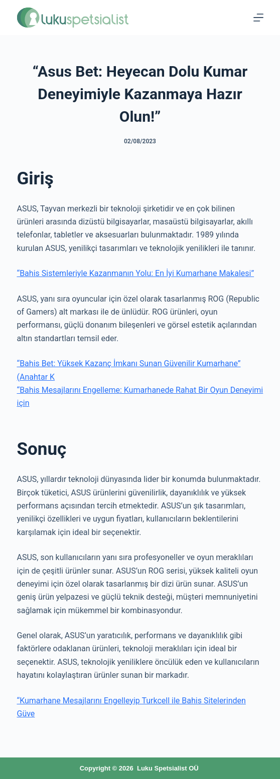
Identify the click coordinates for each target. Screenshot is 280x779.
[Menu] (258, 18)
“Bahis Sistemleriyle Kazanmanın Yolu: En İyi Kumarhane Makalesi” (135, 273)
